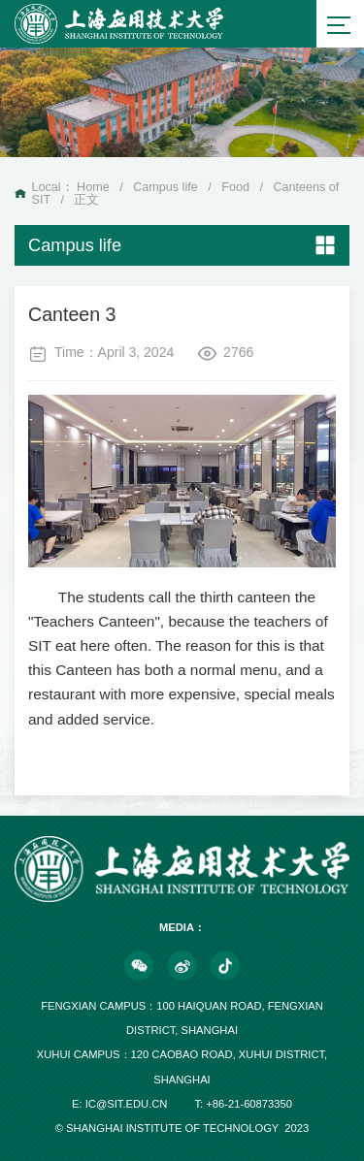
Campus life (165, 187)
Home (93, 187)
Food (235, 187)
